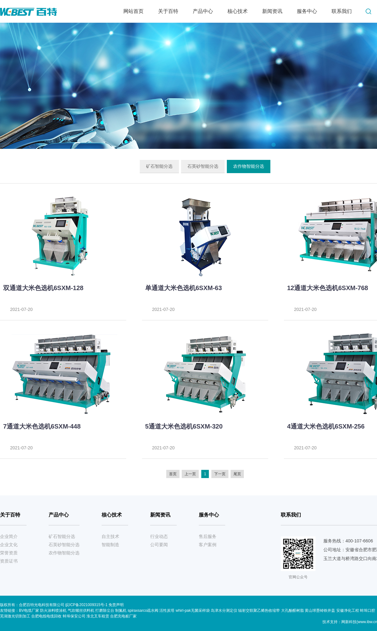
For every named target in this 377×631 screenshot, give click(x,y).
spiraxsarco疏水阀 (143, 610)
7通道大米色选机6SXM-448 (42, 426)
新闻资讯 (272, 11)
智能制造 (110, 544)
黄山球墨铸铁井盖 (320, 610)
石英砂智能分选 (202, 166)
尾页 (237, 474)
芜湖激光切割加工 (15, 616)
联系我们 (342, 11)
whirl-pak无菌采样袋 (193, 610)
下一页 (220, 474)
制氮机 (121, 610)
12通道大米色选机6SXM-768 (327, 287)
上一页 (190, 474)
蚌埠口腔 (367, 610)
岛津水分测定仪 (224, 610)
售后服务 (207, 536)
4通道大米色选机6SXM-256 (326, 426)
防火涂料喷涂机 (53, 610)
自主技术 (110, 536)
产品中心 (203, 11)
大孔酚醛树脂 (292, 610)
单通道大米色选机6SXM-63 (183, 287)
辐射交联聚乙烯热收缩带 (259, 610)
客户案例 (207, 544)
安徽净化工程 (347, 610)
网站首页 (133, 11)
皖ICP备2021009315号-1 (87, 605)
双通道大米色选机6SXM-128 (43, 287)
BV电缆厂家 (29, 610)
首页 (173, 474)
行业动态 (159, 536)
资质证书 (9, 561)
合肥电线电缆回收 (46, 616)
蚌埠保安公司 (74, 616)
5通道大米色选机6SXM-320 (184, 426)
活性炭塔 (166, 610)
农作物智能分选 (248, 166)
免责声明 (116, 605)
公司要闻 (159, 544)
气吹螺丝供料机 (81, 610)
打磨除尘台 (104, 610)
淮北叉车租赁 (97, 616)
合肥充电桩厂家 (123, 616)
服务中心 (307, 11)
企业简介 (9, 536)
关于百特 (168, 11)
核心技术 (237, 11)
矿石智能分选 (159, 166)
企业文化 (9, 544)
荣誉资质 (9, 552)
